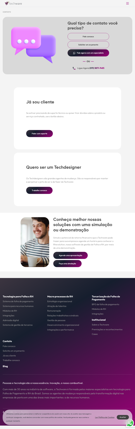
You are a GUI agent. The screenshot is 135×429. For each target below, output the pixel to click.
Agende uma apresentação (70, 255)
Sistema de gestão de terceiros (18, 325)
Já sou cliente (9, 355)
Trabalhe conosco (39, 190)
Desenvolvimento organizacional (63, 325)
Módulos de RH (10, 310)
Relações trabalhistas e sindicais (62, 315)
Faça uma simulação (67, 263)
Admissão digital (11, 320)
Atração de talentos (56, 306)
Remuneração (54, 310)
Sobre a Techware (100, 324)
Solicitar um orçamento (88, 44)
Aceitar (123, 417)
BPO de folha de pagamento (105, 304)
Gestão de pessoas (56, 320)
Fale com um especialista (88, 53)
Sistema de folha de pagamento (18, 301)
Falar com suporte (39, 133)
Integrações (8, 315)
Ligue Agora (88, 68)
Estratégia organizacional (59, 301)
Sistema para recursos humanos (18, 306)
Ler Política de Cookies (104, 417)
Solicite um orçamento (14, 350)
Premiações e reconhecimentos (107, 329)
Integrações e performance (60, 329)
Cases (95, 334)
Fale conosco (88, 36)
